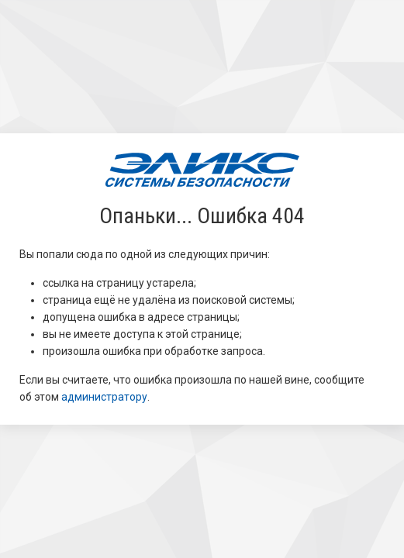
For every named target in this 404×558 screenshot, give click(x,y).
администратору (104, 397)
